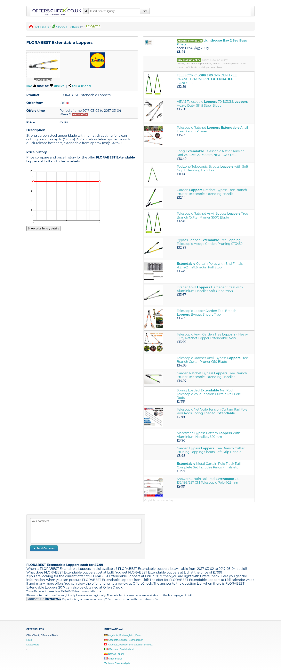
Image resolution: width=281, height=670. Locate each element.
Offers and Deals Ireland (118, 649)
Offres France (113, 658)
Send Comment (44, 548)
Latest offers (32, 644)
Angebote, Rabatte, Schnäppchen (123, 640)
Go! (145, 11)
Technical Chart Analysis (117, 663)
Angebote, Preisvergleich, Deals (122, 635)
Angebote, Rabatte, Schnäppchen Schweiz (128, 644)
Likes (29, 640)
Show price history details (43, 228)
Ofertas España (114, 654)
